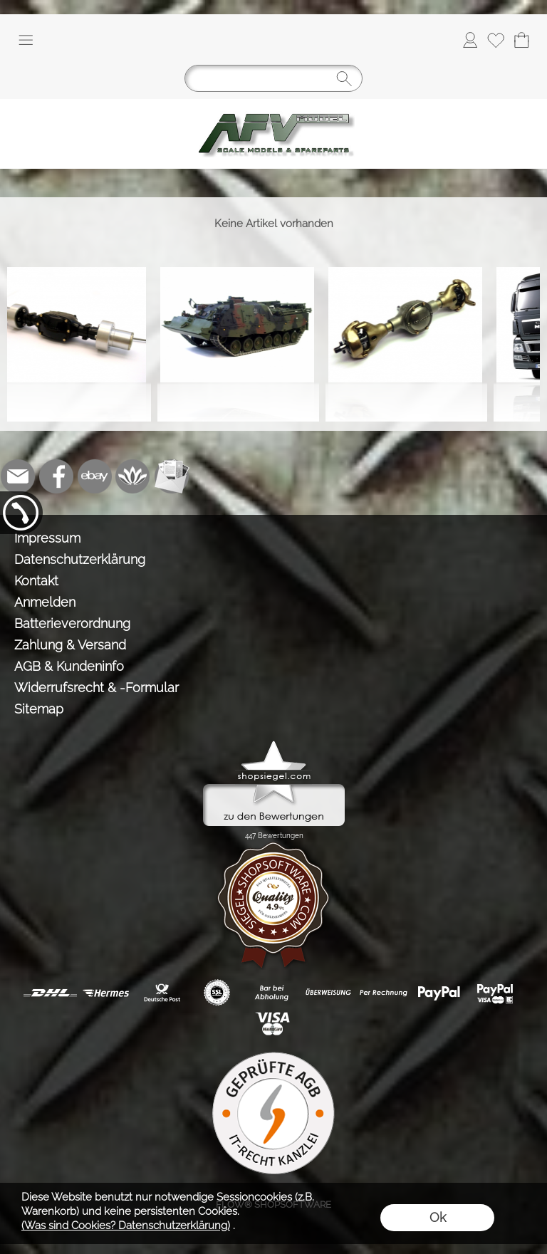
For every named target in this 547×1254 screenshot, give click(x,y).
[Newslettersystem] (171, 476)
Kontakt (36, 580)
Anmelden (44, 602)
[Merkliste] (495, 40)
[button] (25, 40)
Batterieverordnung (72, 623)
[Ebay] (95, 476)
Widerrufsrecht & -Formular (96, 687)
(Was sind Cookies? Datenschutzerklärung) (125, 1225)
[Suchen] (273, 78)
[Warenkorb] (521, 40)
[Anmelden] (470, 40)
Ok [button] (437, 1217)
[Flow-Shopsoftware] (133, 476)
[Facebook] (56, 476)
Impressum (47, 538)
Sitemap (38, 708)
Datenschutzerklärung (79, 559)
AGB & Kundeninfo (69, 666)
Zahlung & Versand (70, 644)
